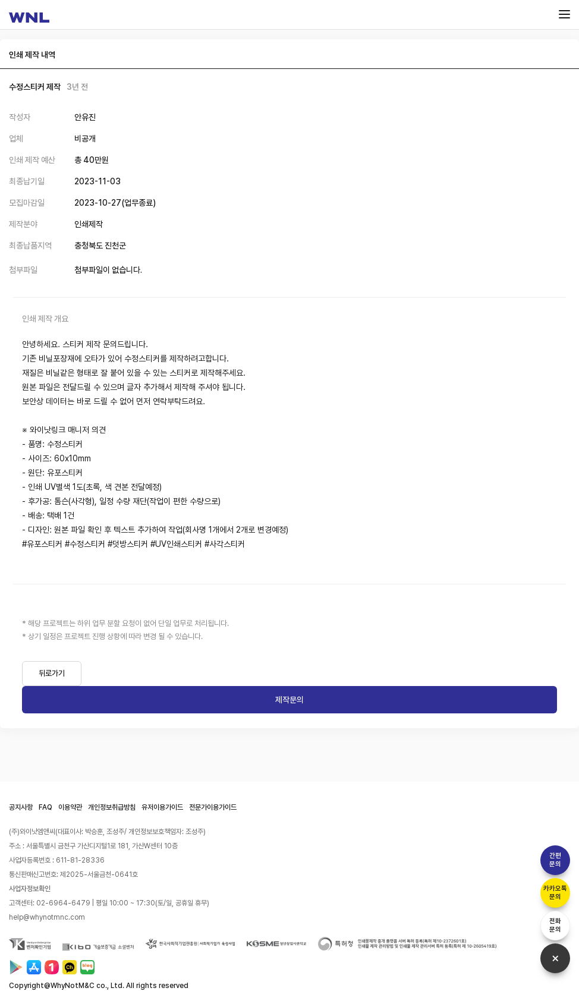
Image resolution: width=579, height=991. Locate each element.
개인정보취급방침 (112, 807)
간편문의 (555, 860)
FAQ (45, 807)
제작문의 (289, 699)
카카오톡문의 (555, 893)
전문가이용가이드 (213, 807)
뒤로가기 (52, 673)
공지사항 (21, 807)
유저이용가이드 (162, 807)
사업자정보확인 (30, 889)
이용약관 (70, 807)
